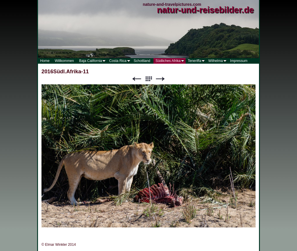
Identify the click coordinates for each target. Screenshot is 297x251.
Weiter (160, 79)
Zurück (137, 79)
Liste (148, 79)
